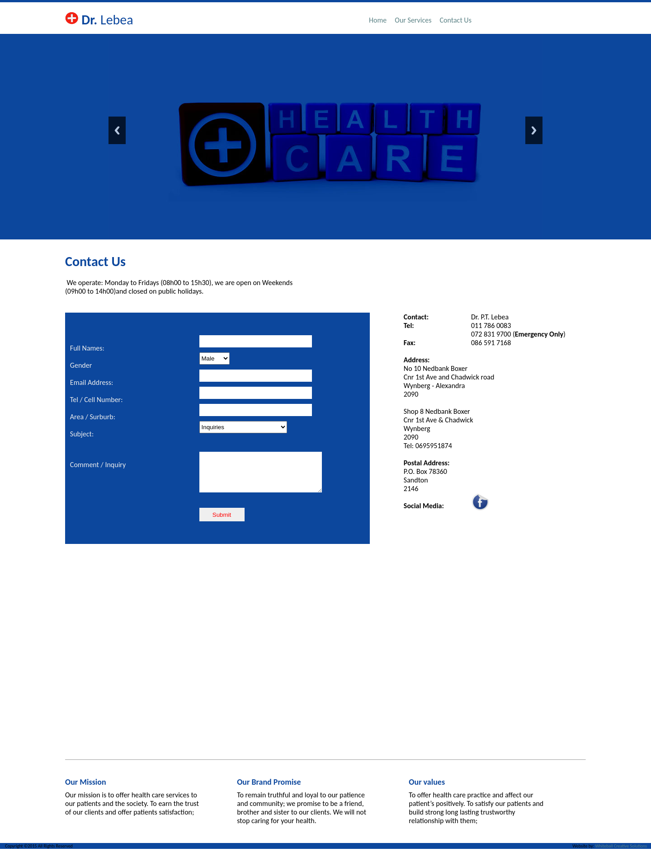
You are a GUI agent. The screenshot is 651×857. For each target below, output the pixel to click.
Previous (117, 130)
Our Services (413, 20)
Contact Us (456, 20)
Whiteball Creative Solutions (621, 854)
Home (378, 20)
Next (533, 130)
